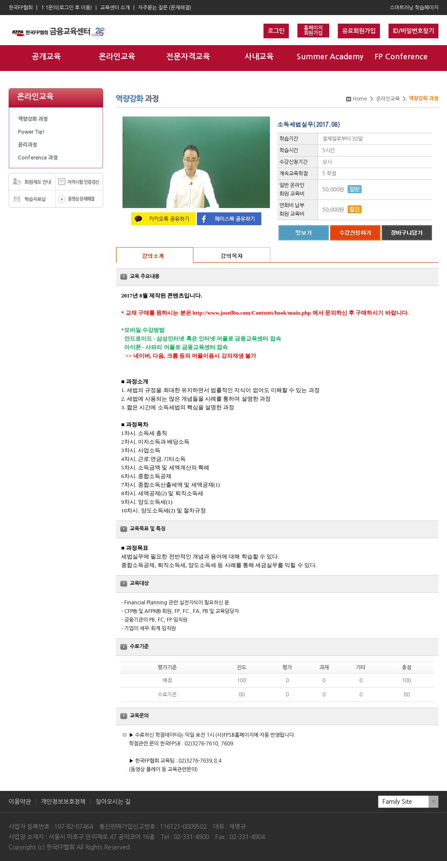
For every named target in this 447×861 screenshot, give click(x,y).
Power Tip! (31, 132)
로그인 (276, 31)
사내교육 (259, 57)
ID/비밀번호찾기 (413, 31)
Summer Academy (330, 57)
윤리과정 (27, 144)
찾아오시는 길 (113, 802)
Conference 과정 (38, 157)
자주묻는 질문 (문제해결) (164, 7)
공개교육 (46, 57)
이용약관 (20, 802)
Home (360, 98)
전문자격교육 (188, 57)
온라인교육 (117, 57)
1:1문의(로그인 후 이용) (66, 7)
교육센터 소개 (115, 7)
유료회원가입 (359, 31)
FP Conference (401, 57)
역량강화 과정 (33, 119)
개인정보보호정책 (63, 802)
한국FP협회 (21, 7)
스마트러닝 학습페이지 (414, 7)
